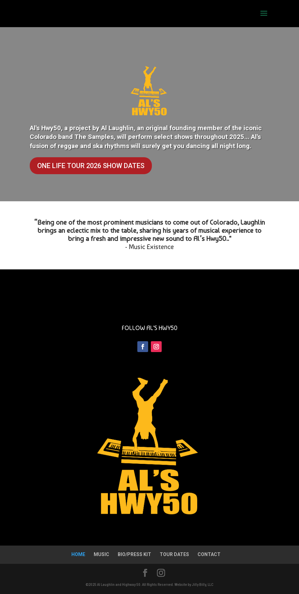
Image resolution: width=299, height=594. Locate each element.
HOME (78, 554)
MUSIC (101, 554)
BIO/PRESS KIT (134, 554)
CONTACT (209, 554)
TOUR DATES (174, 554)
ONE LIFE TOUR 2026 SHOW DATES (90, 166)
